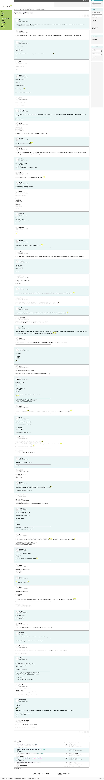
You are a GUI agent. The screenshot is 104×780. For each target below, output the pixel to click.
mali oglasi (4, 16)
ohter (20, 623)
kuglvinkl (18, 754)
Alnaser (21, 138)
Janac (74, 744)
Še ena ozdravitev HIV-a (24, 0)
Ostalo (2, 26)
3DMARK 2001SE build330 (22, 758)
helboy (21, 240)
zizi (20, 61)
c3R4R (21, 470)
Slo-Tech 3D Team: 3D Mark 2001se (24, 753)
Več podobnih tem (17, 768)
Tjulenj (21, 288)
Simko (21, 31)
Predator (23, 25)
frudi (20, 366)
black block (22, 75)
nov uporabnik (95, 27)
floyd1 (74, 749)
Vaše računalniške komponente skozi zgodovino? (28, 749)
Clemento (21, 632)
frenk (20, 338)
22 (37, 758)
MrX (20, 587)
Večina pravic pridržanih (9, 778)
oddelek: (50, 773)
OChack (21, 276)
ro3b (20, 97)
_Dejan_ (21, 657)
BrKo (20, 19)
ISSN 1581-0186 (35, 778)
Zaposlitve (3, 22)
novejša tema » (66, 773)
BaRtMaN (21, 436)
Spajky (21, 482)
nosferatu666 (22, 549)
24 (39, 758)
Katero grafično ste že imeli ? (23, 744)
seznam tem (94, 39)
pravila (3, 27)
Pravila (2, 778)
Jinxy (20, 172)
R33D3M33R (22, 699)
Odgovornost (18, 778)
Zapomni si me (95, 18)
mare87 (21, 684)
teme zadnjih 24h (5, 18)
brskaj (3, 24)
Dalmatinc (22, 227)
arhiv (3, 13)
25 (40, 758)
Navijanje (22, 756)
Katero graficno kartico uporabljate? (25, 762)
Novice (2, 11)
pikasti (21, 251)
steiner (21, 577)
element (21, 213)
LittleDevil (75, 758)
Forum (2, 15)
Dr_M (20, 378)
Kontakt (29, 778)
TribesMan (22, 317)
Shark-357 (75, 753)
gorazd (21, 41)
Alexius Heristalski (24, 720)
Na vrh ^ (101, 778)
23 (38, 758)
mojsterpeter (22, 110)
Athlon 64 (18, 763)
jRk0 (20, 123)
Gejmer (21, 458)
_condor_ (21, 326)
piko (20, 191)
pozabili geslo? (95, 28)
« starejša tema (36, 773)
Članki (2, 20)
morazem (21, 494)
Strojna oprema (23, 747)
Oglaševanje (24, 778)
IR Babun (21, 645)
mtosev (74, 762)
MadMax (21, 158)
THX (20, 565)
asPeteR (21, 349)
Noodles (21, 261)
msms (17, 750)
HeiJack (17, 759)
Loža (21, 751)
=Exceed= (22, 611)
